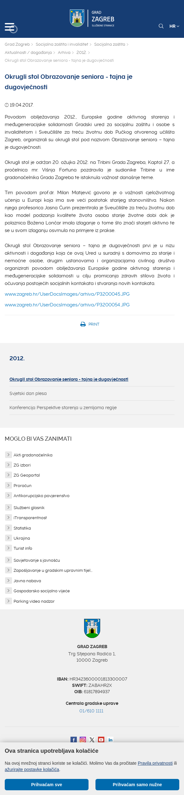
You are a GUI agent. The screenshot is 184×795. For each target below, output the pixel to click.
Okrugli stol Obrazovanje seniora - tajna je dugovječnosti (68, 379)
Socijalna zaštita (109, 44)
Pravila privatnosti (155, 763)
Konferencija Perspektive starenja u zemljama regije (63, 407)
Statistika (22, 528)
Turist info (23, 548)
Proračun (23, 485)
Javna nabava (27, 580)
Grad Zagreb (17, 44)
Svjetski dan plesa (28, 393)
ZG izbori (22, 465)
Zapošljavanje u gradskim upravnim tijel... (53, 570)
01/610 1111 (91, 710)
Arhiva (64, 52)
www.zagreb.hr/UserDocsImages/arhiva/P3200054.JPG (67, 305)
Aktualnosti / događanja (28, 52)
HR (174, 26)
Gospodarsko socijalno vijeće (42, 591)
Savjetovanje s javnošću (37, 560)
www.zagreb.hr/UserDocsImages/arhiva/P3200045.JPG (67, 294)
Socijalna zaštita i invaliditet (62, 44)
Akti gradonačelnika (33, 455)
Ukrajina (22, 538)
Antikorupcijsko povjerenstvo (42, 495)
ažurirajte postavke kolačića (32, 769)
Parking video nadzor (34, 601)
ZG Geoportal (27, 475)
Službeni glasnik (29, 507)
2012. (82, 52)
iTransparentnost (30, 517)
